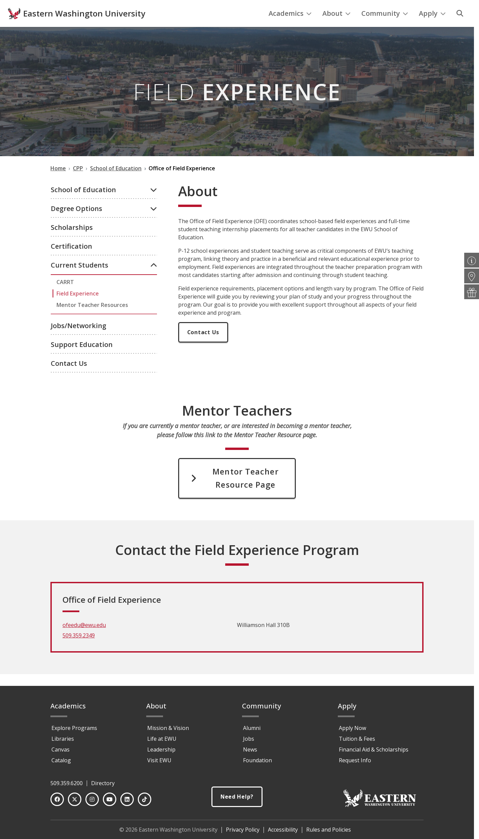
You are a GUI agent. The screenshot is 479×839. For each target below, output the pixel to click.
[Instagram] (92, 802)
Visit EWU (159, 763)
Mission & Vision (168, 731)
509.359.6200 (66, 786)
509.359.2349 (79, 650)
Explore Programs (74, 731)
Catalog (61, 763)
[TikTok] (144, 802)
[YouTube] (109, 802)
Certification (71, 260)
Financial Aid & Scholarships (373, 752)
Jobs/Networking (78, 339)
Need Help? (237, 800)
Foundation (257, 763)
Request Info (355, 763)
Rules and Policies (328, 833)
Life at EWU (161, 741)
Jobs (248, 741)
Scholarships (72, 241)
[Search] (460, 27)
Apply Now (352, 731)
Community (384, 27)
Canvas (60, 752)
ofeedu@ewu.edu (84, 639)
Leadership (161, 752)
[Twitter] (74, 802)
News (250, 752)
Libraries (62, 741)
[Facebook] (57, 802)
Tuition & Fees (357, 741)
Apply (432, 27)
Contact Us (69, 377)
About (336, 27)
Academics (290, 27)
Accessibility (283, 833)
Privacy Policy (243, 833)
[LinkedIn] (127, 802)
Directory (103, 786)
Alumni (252, 731)
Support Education (82, 358)
